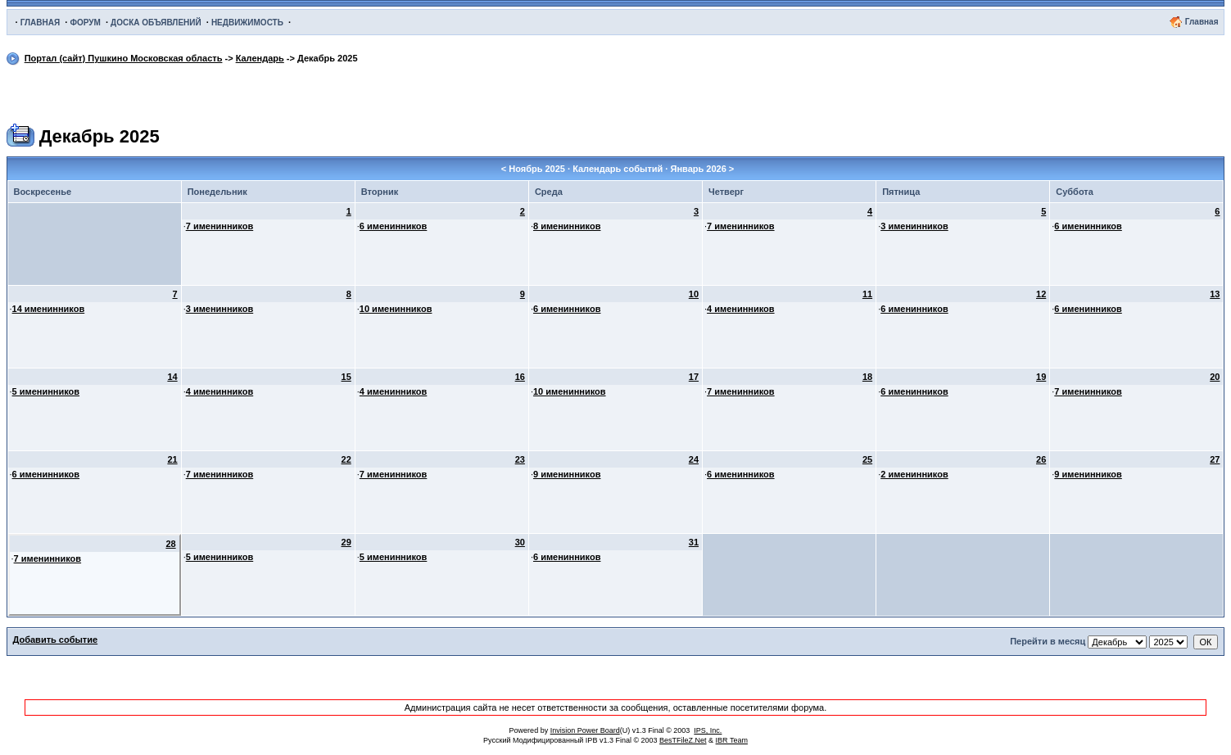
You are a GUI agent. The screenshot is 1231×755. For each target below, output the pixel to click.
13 (1215, 294)
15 (346, 377)
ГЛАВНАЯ (40, 22)
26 (1041, 459)
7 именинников (220, 226)
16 (520, 377)
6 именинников (394, 226)
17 (694, 377)
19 (1041, 377)
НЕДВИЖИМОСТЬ (247, 22)
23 (520, 459)
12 (1041, 294)
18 (867, 377)
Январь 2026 (698, 169)
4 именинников (741, 309)
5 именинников (46, 391)
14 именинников (48, 309)
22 (346, 459)
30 (520, 542)
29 (346, 542)
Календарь (260, 58)
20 (1215, 377)
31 (694, 542)
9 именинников (567, 474)
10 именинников (396, 309)
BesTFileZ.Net (683, 740)
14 (172, 377)
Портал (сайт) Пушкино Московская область (124, 58)
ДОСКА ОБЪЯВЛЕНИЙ (156, 22)
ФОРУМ (85, 22)
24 (694, 459)
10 (694, 294)
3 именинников (914, 226)
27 (1215, 459)
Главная (1202, 21)
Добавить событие (55, 639)
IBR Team (732, 740)
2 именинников (914, 474)
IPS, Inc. (708, 730)
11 (867, 294)
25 (867, 459)
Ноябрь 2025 (537, 169)
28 (170, 544)
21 (172, 459)
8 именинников (567, 226)
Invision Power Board (585, 730)
